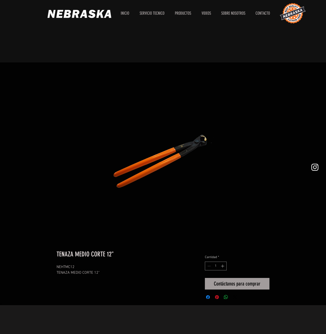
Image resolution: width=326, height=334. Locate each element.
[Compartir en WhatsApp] (226, 297)
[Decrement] (208, 266)
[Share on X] (235, 297)
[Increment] (223, 266)
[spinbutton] (215, 266)
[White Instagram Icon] (315, 167)
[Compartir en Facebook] (208, 297)
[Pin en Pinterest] (217, 297)
